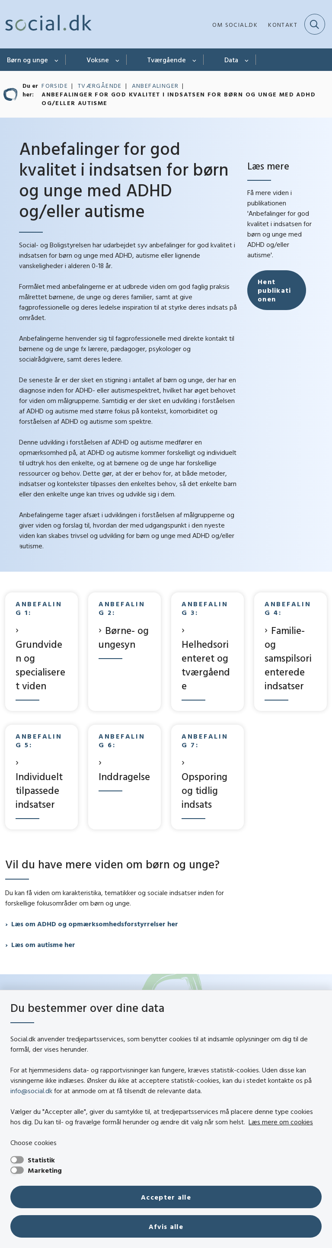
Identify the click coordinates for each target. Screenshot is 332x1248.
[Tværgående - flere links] (195, 59)
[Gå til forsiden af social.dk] (46, 24)
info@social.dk (31, 1090)
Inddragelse (124, 776)
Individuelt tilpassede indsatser (39, 790)
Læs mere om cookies (281, 1121)
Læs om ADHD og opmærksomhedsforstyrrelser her (94, 923)
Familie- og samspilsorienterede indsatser (288, 658)
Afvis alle (166, 1226)
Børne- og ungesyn (124, 637)
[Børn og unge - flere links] (57, 59)
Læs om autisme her (43, 944)
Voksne (97, 59)
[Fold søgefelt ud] (314, 24)
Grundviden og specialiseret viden (40, 665)
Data (231, 59)
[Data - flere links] (247, 59)
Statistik (41, 1159)
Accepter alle (166, 1197)
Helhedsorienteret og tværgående (206, 665)
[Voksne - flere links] (118, 59)
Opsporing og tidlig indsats (204, 790)
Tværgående (166, 59)
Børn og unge (27, 59)
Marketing (45, 1170)
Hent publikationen (274, 345)
